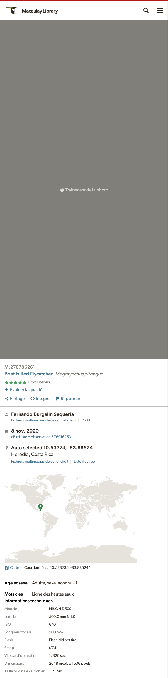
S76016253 (41, 437)
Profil (86, 420)
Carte (11, 568)
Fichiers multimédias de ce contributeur (43, 420)
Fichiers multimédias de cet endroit (39, 462)
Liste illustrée (84, 462)
